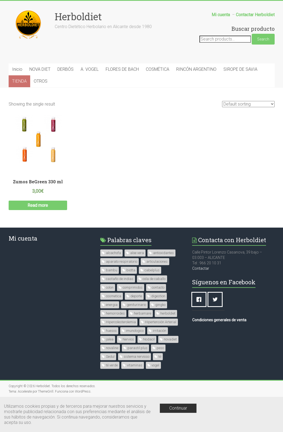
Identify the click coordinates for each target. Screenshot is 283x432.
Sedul (110, 357)
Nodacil (149, 339)
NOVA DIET (39, 69)
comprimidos (133, 287)
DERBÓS (65, 69)
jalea (109, 339)
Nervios (128, 339)
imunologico (135, 331)
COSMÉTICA (157, 69)
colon (109, 287)
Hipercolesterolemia (121, 322)
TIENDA (19, 81)
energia (112, 305)
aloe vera (137, 253)
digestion (158, 296)
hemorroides (115, 313)
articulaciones (157, 261)
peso (160, 348)
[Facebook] (200, 299)
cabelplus (152, 270)
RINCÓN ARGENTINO (196, 69)
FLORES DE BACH (122, 69)
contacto (158, 287)
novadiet (170, 339)
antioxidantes (163, 253)
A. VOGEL (90, 69)
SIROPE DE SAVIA (240, 69)
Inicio (17, 69)
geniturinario (136, 305)
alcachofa (113, 253)
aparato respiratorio (121, 261)
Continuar (178, 408)
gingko (160, 305)
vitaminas (134, 365)
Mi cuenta (23, 238)
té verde (112, 365)
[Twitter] (216, 299)
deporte (136, 296)
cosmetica (113, 296)
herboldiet (167, 313)
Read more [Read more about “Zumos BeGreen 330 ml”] (37, 205)
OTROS (40, 81)
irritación (159, 331)
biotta (130, 270)
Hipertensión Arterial (160, 322)
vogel (155, 365)
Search (263, 39)
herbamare (142, 313)
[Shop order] (248, 104)
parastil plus (137, 348)
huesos (111, 331)
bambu (111, 270)
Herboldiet (78, 16)
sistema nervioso (136, 357)
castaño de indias (119, 279)
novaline (112, 348)
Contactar (200, 268)
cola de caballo (154, 279)
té (159, 357)
